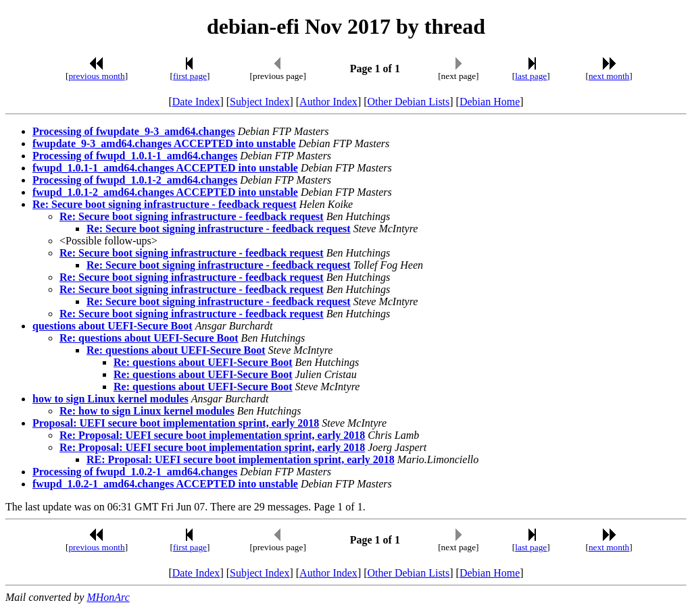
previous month (96, 76)
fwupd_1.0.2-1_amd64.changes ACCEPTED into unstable (165, 483)
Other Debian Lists (409, 101)
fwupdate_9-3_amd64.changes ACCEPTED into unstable (163, 143)
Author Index (328, 101)
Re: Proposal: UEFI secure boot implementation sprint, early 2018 (212, 435)
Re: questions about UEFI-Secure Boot (149, 338)
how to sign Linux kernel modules (110, 398)
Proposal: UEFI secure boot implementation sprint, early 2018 (175, 423)
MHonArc (107, 597)
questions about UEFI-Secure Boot (112, 326)
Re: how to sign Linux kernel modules (146, 411)
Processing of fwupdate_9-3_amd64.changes (133, 131)
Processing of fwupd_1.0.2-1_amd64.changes (134, 471)
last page (531, 76)
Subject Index (259, 101)
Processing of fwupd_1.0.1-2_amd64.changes (134, 180)
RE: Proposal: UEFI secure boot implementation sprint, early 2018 (240, 459)
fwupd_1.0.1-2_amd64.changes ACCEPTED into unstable (165, 192)
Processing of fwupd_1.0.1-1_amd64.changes (134, 155)
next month (609, 76)
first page (190, 76)
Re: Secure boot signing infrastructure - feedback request (164, 204)
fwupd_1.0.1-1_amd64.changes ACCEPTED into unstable (165, 168)
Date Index (196, 101)
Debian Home (490, 101)
